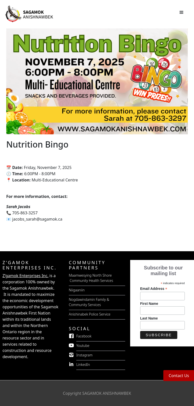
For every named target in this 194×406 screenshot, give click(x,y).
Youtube (83, 345)
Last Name (149, 318)
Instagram (84, 355)
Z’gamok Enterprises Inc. (25, 275)
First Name (149, 304)
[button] (181, 12)
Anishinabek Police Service (89, 314)
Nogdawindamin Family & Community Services (89, 302)
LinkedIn (83, 364)
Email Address (153, 288)
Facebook (84, 336)
